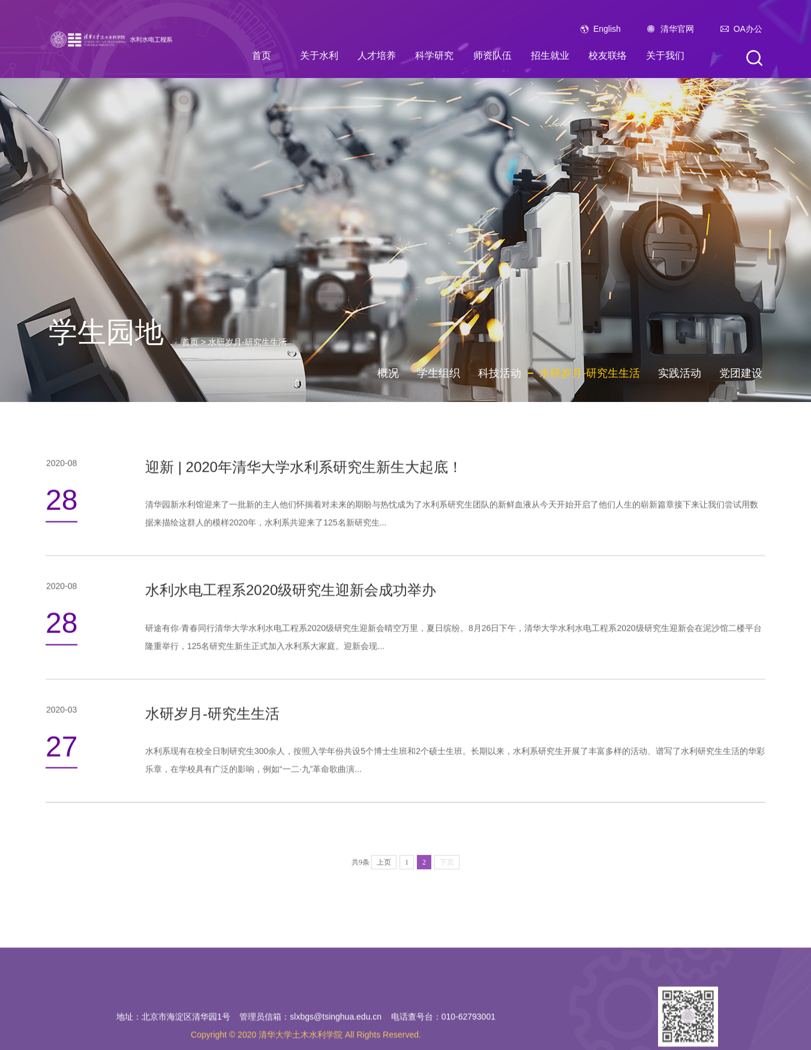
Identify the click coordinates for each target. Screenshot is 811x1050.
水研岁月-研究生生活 (247, 342)
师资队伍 (492, 55)
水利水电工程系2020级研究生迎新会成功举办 (290, 597)
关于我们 (665, 55)
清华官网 (677, 29)
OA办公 (748, 29)
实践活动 (679, 373)
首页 (261, 55)
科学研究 (434, 55)
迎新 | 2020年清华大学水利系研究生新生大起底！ (303, 473)
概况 (388, 373)
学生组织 (438, 373)
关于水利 (319, 55)
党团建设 (740, 373)
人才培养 (377, 55)
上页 (384, 881)
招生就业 (550, 55)
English (607, 29)
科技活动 (499, 373)
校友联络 (607, 55)
